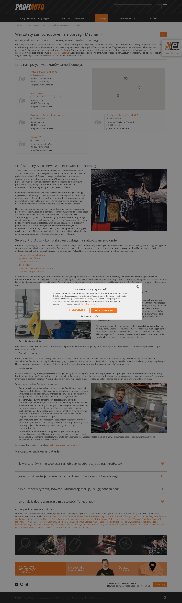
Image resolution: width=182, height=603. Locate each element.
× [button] (139, 289)
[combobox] (138, 286)
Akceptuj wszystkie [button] (104, 310)
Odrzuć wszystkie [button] (77, 310)
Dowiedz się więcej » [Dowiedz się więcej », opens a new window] (89, 304)
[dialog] (91, 301)
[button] (91, 316)
